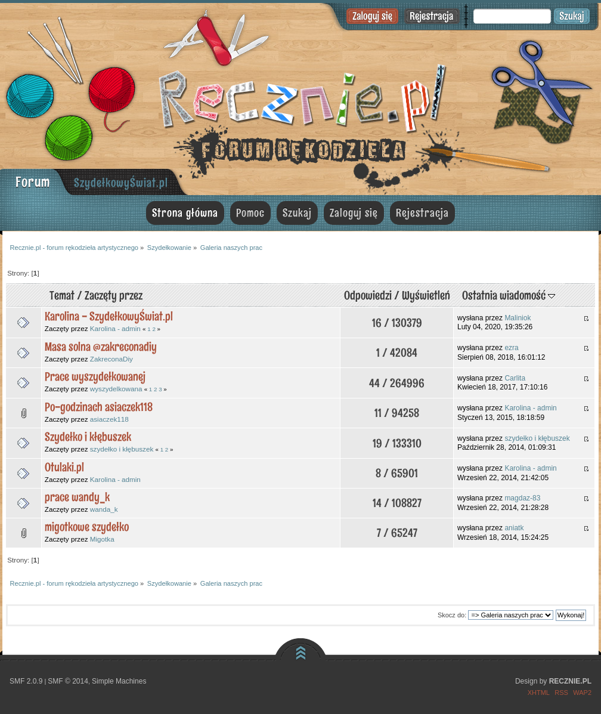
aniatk (513, 528)
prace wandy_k (77, 497)
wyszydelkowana (116, 388)
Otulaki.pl (64, 467)
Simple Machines (119, 681)
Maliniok (517, 318)
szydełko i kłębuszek (122, 449)
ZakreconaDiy (111, 359)
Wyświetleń (426, 295)
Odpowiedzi (368, 295)
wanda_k (104, 509)
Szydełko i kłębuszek (88, 436)
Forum (33, 181)
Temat (62, 295)
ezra (511, 348)
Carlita (514, 378)
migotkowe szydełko (87, 526)
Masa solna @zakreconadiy (101, 346)
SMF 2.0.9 (26, 681)
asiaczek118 (109, 419)
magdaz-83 (522, 498)
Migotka (102, 539)
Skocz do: (452, 615)
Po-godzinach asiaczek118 (99, 407)
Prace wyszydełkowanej (95, 376)
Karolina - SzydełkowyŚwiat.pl (109, 316)
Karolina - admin (115, 328)
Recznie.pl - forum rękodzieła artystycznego (300, 97)
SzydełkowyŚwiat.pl (121, 182)
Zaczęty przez (113, 295)
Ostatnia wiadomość (508, 295)
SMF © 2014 (68, 681)
